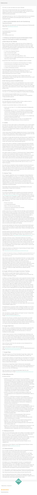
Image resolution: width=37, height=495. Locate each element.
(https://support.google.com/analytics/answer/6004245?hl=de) (16, 250)
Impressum (9, 485)
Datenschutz (3, 485)
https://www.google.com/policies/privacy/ (13, 349)
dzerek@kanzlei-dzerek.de (13, 26)
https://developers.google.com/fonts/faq (12, 348)
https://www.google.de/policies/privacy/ (13, 315)
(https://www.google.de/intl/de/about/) (11, 195)
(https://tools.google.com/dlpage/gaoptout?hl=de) (23, 235)
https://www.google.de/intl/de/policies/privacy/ (24, 371)
